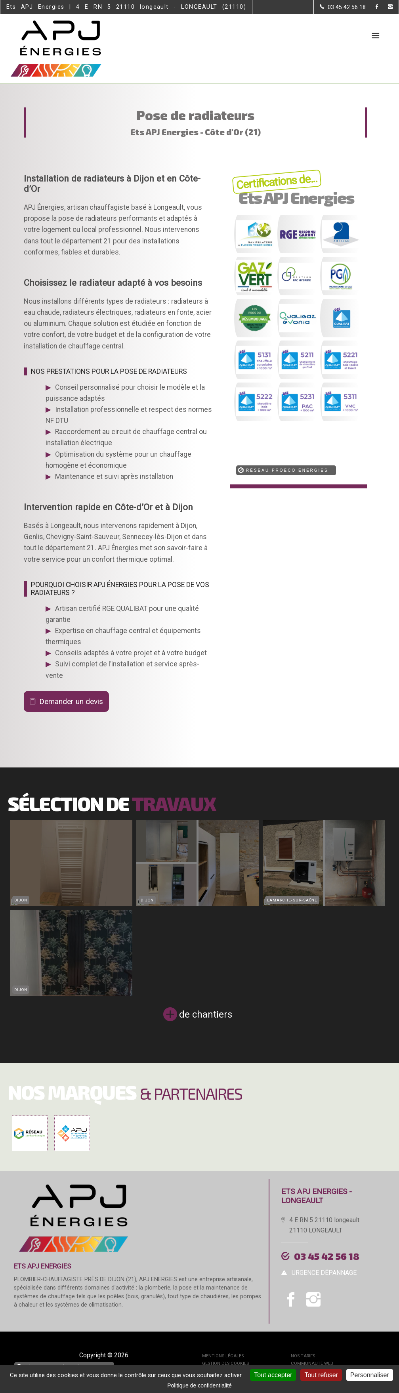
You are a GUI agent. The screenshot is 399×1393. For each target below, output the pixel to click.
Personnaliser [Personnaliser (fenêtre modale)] (369, 1375)
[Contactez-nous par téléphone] (343, 7)
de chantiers (205, 1014)
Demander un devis (71, 701)
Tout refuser (321, 1375)
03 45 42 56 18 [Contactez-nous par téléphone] (326, 1256)
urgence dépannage (324, 1272)
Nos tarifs (303, 1356)
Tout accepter (273, 1375)
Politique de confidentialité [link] (199, 1385)
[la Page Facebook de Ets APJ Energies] (372, 7)
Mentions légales (223, 1356)
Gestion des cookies (225, 1363)
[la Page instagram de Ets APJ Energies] (385, 7)
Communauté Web (312, 1363)
